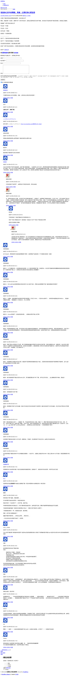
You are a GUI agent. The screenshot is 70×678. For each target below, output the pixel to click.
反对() (9, 99)
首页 (4, 3)
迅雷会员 (6, 49)
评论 (28, 15)
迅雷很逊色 (5, 52)
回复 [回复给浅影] (12, 569)
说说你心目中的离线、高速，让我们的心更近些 (18, 12)
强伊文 (24, 15)
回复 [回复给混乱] (12, 586)
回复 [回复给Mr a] (12, 488)
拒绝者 (5, 163)
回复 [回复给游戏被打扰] (12, 473)
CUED (16, 676)
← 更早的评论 (4, 651)
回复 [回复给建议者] (12, 157)
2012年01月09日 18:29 (6, 15)
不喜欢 (9, 668)
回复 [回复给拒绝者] (12, 174)
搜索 (14, 9)
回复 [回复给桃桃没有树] (14, 188)
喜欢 (9, 665)
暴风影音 (5, 92)
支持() (5, 99)
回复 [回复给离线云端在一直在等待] (12, 603)
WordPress (25, 673)
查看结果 (8, 669)
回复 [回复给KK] (12, 633)
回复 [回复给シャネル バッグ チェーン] (12, 128)
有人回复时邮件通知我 (7, 84)
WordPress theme (6, 676)
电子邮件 (3, 60)
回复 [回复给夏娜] (12, 522)
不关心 (9, 666)
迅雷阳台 (3, 1)
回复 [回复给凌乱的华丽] (12, 142)
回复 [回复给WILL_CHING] (12, 538)
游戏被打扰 (6, 466)
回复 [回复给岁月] (12, 114)
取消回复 (16, 52)
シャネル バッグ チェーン (9, 120)
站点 (2, 63)
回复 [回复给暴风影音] (12, 99)
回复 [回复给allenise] (12, 619)
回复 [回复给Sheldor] (12, 649)
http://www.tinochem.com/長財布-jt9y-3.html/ (31, 125)
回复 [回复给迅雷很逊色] (12, 258)
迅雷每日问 (6, 5)
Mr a (4, 480)
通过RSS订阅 (4, 7)
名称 (2, 58)
